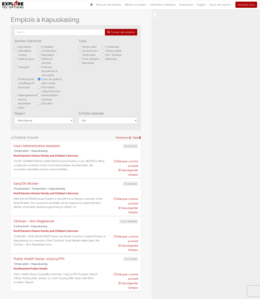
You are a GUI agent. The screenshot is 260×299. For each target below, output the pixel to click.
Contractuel (110, 46)
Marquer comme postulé (126, 163)
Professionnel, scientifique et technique (24, 83)
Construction (47, 50)
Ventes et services (45, 61)
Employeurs (186, 4)
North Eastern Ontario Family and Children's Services (46, 155)
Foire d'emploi (89, 59)
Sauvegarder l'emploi (128, 172)
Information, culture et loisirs (49, 89)
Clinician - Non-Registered (34, 221)
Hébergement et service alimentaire (25, 99)
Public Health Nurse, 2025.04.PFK (39, 259)
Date (137, 137)
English (201, 4)
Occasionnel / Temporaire (89, 52)
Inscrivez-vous (246, 4)
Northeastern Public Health (30, 268)
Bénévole (109, 59)
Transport (21, 67)
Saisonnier (86, 63)
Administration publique (48, 97)
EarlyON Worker (26, 183)
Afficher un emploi (135, 4)
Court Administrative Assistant (37, 146)
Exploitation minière (23, 52)
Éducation (45, 103)
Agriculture (22, 46)
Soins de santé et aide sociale (49, 81)
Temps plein (88, 46)
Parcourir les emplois (108, 4)
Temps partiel (112, 50)
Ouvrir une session (220, 4)
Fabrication (46, 55)
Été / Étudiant (111, 55)
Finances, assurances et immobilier (47, 71)
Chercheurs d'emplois (163, 4)
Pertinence (123, 137)
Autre (19, 107)
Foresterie (45, 46)
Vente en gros (24, 59)
